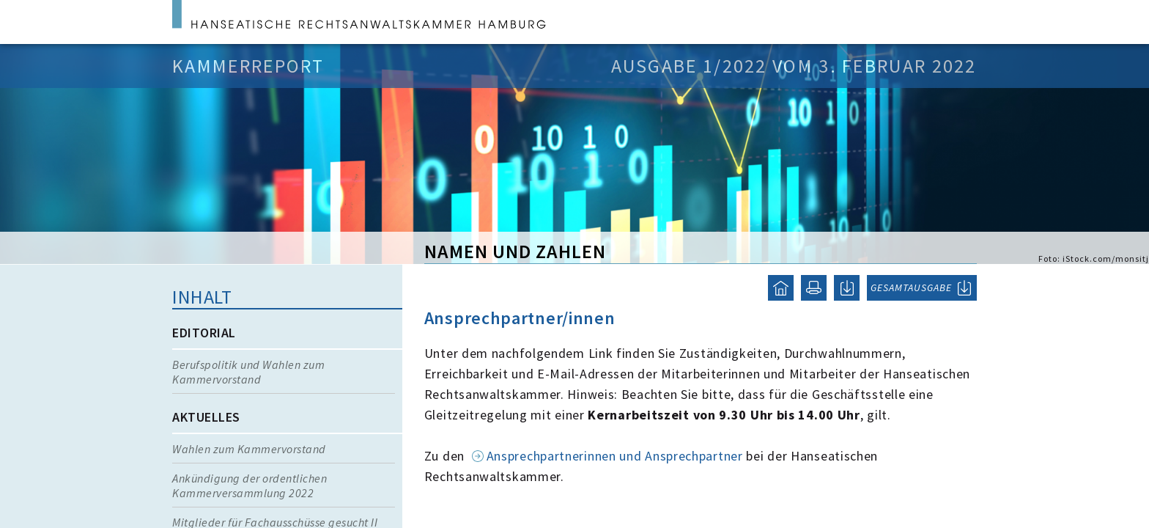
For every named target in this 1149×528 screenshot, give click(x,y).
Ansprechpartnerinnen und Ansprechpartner (615, 455)
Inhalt (202, 297)
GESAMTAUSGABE (911, 287)
